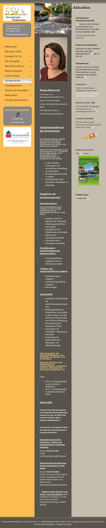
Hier (77, 24)
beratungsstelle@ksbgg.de (56, 474)
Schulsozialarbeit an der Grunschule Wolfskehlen (55, 383)
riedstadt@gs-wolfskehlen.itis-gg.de (17, 34)
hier (92, 54)
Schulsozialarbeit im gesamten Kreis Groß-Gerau (55, 391)
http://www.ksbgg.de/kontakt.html (53, 485)
